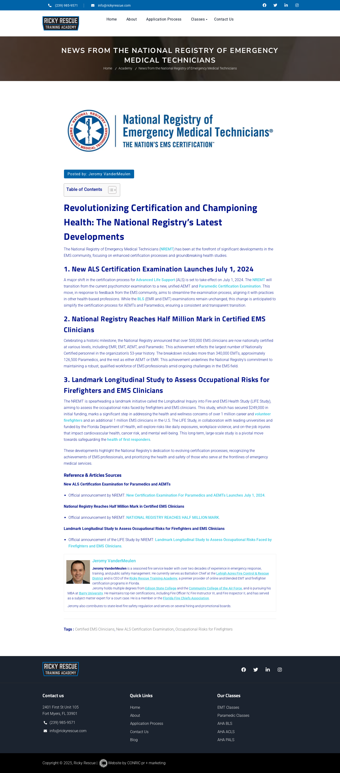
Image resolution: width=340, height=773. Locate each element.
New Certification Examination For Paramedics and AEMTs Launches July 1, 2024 (195, 495)
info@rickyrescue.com (68, 731)
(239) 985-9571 (62, 722)
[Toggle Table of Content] (110, 190)
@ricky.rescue (297, 5)
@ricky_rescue (275, 5)
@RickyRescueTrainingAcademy (264, 5)
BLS (140, 299)
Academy (125, 68)
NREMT (167, 249)
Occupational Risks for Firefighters (204, 629)
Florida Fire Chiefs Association (197, 598)
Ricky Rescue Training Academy (170, 578)
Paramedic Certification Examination (230, 286)
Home (107, 68)
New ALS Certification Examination (145, 629)
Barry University (97, 593)
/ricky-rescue (286, 5)
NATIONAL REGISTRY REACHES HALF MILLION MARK (172, 517)
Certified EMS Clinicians (95, 629)
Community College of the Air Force (220, 588)
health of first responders (128, 439)
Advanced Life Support (155, 280)
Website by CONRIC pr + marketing (132, 763)
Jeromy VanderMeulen (110, 174)
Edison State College (165, 588)
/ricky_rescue (268, 669)
